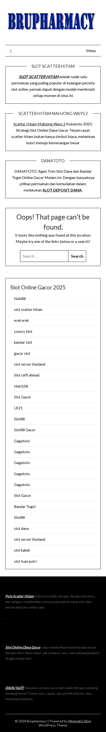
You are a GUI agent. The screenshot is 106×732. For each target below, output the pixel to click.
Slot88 (19, 419)
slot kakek (22, 550)
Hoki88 (20, 298)
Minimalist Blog (79, 721)
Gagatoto (22, 441)
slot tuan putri (25, 561)
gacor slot (22, 353)
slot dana (21, 528)
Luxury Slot (23, 331)
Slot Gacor (22, 397)
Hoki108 (21, 386)
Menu (91, 50)
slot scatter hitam (28, 309)
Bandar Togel (24, 506)
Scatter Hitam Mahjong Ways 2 (39, 124)
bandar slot (23, 342)
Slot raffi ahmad (26, 375)
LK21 (18, 408)
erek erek (21, 320)
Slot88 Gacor (24, 430)
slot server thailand (29, 364)
